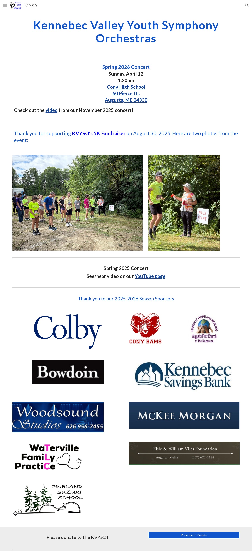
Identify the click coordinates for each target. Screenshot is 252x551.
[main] (126, 31)
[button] (5, 5)
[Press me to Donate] (194, 534)
